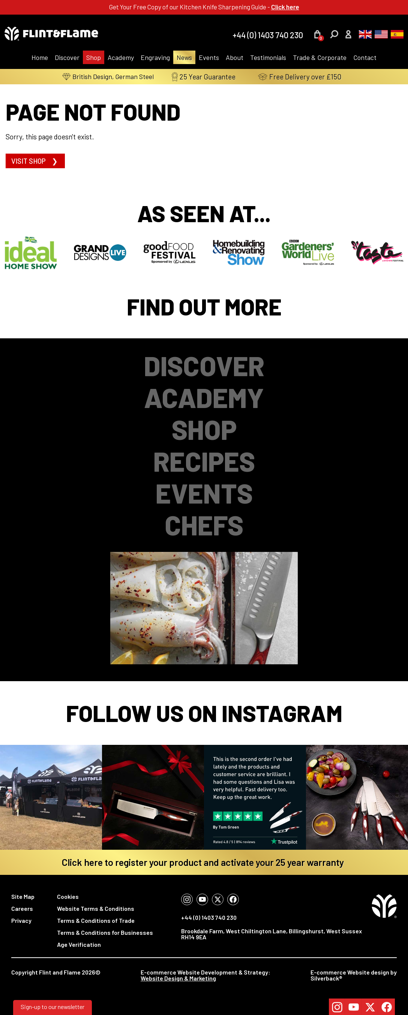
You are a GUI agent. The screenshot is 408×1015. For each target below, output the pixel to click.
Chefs (204, 525)
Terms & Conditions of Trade (96, 920)
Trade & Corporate (319, 57)
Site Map (22, 896)
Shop (93, 57)
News (184, 57)
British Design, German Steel (108, 76)
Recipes (204, 461)
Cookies (68, 896)
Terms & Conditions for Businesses (105, 932)
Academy (121, 57)
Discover (67, 57)
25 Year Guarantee (210, 76)
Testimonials (268, 57)
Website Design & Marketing (178, 978)
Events (209, 57)
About (234, 57)
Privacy (21, 920)
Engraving (155, 57)
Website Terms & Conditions (95, 908)
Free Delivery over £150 (306, 76)
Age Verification (79, 944)
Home (40, 57)
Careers (22, 908)
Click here (285, 6)
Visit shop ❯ (35, 161)
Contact (364, 57)
